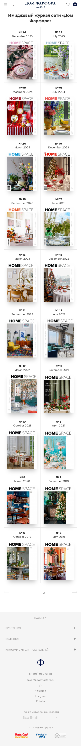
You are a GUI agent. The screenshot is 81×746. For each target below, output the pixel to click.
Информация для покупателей (27, 649)
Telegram (40, 695)
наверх (40, 617)
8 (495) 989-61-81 (40, 673)
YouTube (40, 690)
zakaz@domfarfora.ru (40, 679)
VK (40, 685)
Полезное (12, 638)
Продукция (13, 628)
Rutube (40, 701)
